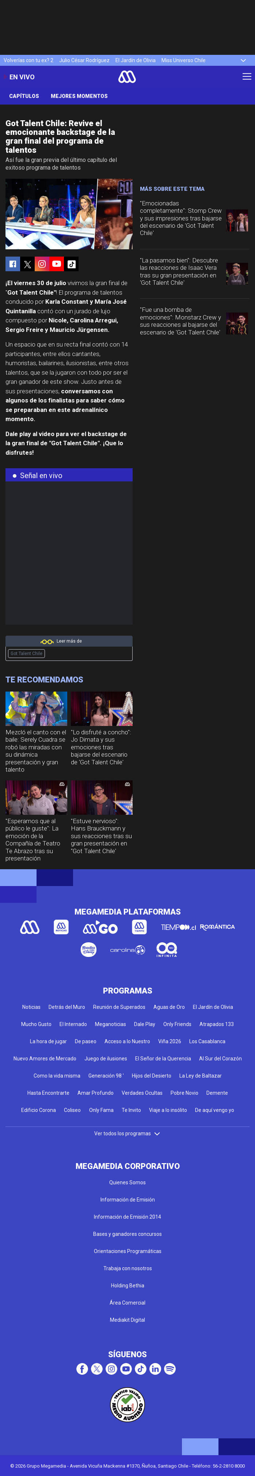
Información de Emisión (127, 1200)
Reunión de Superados (119, 1007)
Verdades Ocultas (142, 1093)
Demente (217, 1093)
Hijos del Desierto (151, 1076)
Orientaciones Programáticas (127, 1251)
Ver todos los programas (127, 1133)
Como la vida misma (57, 1076)
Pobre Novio (184, 1093)
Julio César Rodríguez (84, 60)
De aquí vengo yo (214, 1110)
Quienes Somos (127, 1182)
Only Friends (177, 1024)
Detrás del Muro (67, 1007)
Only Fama (101, 1110)
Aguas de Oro (169, 1007)
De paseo (85, 1041)
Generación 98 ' (106, 1076)
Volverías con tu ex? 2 (28, 60)
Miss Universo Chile (183, 60)
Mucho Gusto (36, 1024)
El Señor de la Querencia (163, 1058)
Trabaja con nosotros (127, 1268)
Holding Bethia (127, 1285)
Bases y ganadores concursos (127, 1234)
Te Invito (131, 1110)
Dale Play (144, 1024)
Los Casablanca (207, 1041)
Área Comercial (127, 1303)
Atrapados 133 (216, 1024)
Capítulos (24, 96)
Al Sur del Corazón (220, 1058)
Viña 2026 (169, 1041)
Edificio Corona (38, 1110)
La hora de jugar (48, 1041)
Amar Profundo (95, 1093)
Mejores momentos (79, 96)
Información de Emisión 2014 (127, 1217)
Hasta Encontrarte (48, 1093)
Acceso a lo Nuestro (127, 1041)
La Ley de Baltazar (200, 1076)
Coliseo (72, 1110)
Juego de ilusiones (105, 1058)
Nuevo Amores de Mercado (45, 1058)
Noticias (31, 1007)
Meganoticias (110, 1024)
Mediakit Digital (127, 1320)
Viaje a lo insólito (168, 1110)
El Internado (73, 1024)
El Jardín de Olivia (135, 60)
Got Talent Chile (26, 653)
